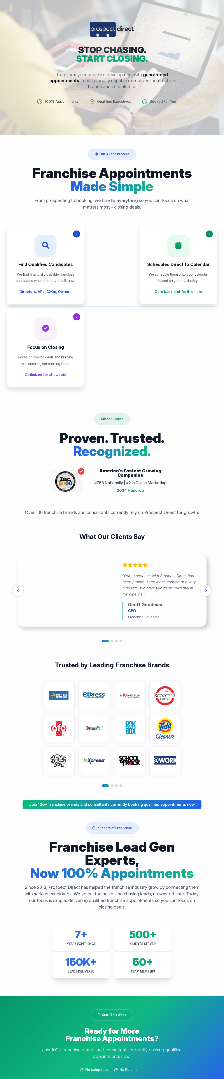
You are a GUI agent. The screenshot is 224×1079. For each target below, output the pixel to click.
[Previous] (18, 518)
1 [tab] (105, 569)
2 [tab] (112, 569)
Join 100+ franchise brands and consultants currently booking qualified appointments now (112, 732)
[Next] (205, 518)
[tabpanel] (112, 519)
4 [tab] (120, 569)
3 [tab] (116, 569)
